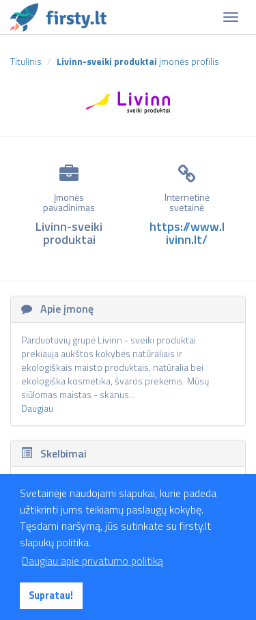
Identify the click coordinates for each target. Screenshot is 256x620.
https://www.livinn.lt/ (187, 233)
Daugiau (37, 408)
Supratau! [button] (51, 595)
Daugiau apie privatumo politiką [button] (92, 560)
